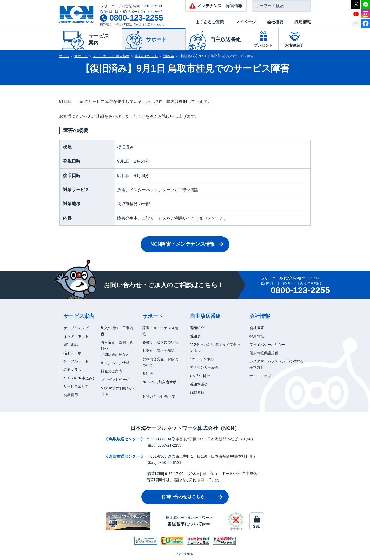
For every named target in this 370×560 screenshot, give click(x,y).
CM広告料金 (200, 376)
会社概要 (275, 22)
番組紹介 (197, 328)
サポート (81, 56)
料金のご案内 (111, 371)
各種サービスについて (160, 342)
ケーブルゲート (76, 361)
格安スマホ (72, 353)
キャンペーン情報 (115, 363)
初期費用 (70, 395)
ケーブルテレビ (76, 328)
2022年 (168, 56)
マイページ (245, 22)
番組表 (147, 373)
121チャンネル (202, 359)
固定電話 (70, 344)
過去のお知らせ (146, 56)
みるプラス (72, 370)
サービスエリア (76, 386)
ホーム (64, 56)
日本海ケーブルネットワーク (189, 521)
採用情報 (302, 22)
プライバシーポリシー (267, 344)
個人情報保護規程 (263, 353)
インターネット (76, 336)
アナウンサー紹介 (204, 367)
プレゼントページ (115, 380)
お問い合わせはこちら (183, 496)
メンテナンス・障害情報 (111, 56)
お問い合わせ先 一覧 (159, 396)
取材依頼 (197, 392)
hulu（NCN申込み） (79, 378)
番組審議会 (199, 384)
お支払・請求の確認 (158, 351)
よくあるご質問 (209, 22)
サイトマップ (260, 376)
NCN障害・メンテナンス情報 (182, 244)
